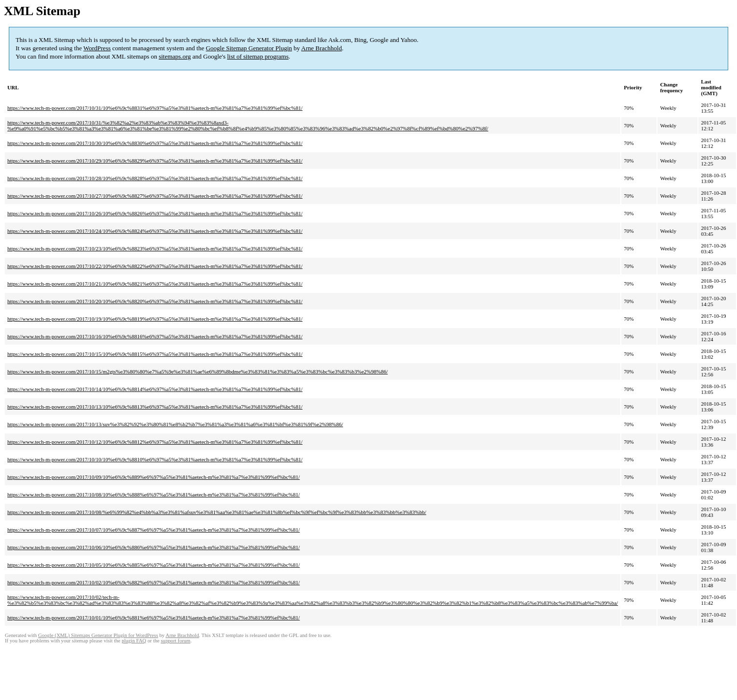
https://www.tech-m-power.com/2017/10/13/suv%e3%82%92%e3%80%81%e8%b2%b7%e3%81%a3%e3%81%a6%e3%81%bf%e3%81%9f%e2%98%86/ (175, 424)
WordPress (97, 48)
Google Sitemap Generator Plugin (249, 48)
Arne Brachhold (321, 48)
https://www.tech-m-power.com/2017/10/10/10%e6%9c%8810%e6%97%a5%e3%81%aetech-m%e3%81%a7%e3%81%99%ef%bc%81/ (155, 459)
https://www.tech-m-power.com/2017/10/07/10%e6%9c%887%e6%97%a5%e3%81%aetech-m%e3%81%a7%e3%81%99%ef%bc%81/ (153, 530)
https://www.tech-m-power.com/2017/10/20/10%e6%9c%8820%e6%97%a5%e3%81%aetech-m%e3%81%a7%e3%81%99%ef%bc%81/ (155, 301)
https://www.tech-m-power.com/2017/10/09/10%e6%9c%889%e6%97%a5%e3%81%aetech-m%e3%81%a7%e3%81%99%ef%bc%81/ (153, 477)
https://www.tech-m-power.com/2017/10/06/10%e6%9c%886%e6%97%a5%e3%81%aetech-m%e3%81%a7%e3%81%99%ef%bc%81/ (153, 547)
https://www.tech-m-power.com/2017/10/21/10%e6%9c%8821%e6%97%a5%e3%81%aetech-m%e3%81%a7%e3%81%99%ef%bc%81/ (155, 284)
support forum (175, 640)
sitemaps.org (175, 56)
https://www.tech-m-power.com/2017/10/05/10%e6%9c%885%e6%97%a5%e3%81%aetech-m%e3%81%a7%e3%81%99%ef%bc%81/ (153, 565)
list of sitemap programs (257, 56)
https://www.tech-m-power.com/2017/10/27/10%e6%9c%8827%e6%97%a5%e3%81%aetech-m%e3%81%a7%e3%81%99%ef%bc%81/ (155, 196)
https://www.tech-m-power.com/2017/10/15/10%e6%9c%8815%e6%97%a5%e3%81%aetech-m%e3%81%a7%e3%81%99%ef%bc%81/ (155, 354)
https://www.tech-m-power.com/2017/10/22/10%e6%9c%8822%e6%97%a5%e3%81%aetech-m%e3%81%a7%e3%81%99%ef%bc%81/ (155, 266)
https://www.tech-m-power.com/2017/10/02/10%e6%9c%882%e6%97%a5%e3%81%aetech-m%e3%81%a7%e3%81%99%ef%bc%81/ (153, 582)
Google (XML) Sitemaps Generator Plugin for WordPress (98, 635)
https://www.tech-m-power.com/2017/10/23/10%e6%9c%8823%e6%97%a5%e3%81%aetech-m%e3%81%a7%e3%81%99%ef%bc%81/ (155, 248)
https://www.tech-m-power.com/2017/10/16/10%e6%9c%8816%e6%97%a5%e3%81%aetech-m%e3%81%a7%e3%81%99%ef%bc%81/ (155, 336)
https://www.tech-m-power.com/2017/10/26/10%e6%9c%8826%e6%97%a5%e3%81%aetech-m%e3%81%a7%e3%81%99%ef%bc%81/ (155, 213)
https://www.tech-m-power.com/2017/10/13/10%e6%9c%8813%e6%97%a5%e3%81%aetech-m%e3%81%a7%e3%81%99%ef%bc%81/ (155, 407)
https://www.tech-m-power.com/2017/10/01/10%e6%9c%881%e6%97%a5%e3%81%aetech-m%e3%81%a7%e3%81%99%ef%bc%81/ (153, 617)
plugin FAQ (134, 640)
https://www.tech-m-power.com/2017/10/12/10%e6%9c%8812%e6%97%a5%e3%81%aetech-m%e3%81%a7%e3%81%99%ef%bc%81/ (155, 442)
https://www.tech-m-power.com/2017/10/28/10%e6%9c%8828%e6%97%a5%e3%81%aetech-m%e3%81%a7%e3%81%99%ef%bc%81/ (155, 178)
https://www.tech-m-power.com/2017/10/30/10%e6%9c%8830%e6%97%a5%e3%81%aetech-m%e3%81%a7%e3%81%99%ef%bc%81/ (155, 143)
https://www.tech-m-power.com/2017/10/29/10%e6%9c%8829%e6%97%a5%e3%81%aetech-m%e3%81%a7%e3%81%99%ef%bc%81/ (155, 161)
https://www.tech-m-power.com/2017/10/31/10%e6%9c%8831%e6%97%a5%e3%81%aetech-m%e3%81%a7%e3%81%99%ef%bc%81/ (155, 108)
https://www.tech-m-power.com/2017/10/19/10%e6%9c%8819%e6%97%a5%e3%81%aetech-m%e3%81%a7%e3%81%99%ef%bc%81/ (155, 319)
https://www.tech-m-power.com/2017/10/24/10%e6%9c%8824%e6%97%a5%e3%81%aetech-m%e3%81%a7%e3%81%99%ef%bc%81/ (155, 231)
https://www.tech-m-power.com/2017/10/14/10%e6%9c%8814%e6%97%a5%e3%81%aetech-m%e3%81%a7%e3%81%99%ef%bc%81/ (155, 389)
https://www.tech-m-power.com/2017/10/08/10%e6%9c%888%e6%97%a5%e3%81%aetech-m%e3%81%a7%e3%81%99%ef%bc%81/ (153, 494)
